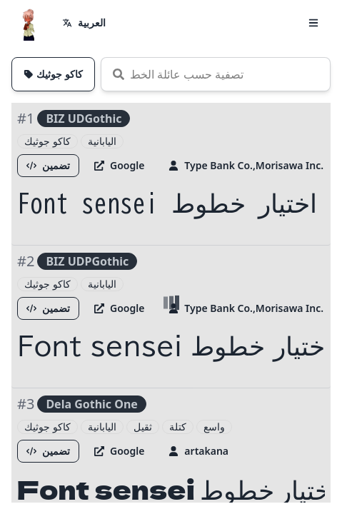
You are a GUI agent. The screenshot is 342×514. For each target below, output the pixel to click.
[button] (313, 23)
